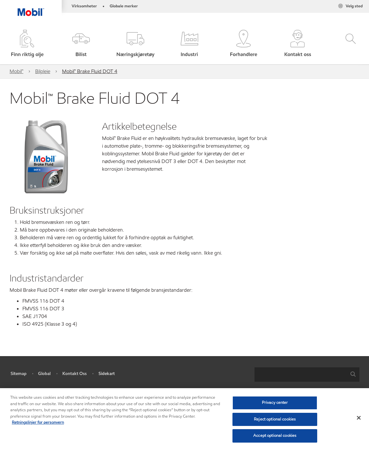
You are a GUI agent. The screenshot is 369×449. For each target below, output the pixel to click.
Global (44, 374)
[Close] (359, 418)
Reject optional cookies (275, 419)
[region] (184, 418)
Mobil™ (16, 71)
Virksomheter (84, 6)
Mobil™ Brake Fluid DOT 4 (89, 71)
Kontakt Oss (74, 374)
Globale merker (124, 6)
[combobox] (307, 374)
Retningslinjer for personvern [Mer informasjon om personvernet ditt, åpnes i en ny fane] (38, 422)
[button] (81, 44)
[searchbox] (301, 374)
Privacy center (275, 402)
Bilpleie (42, 71)
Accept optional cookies (274, 435)
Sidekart (106, 374)
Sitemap (19, 374)
